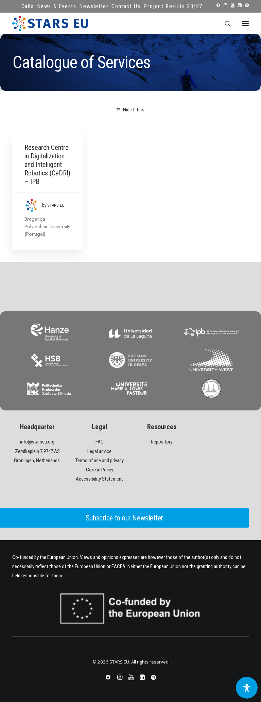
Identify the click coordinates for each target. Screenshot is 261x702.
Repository (161, 442)
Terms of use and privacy (99, 460)
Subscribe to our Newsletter (124, 518)
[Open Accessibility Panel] (247, 688)
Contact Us (125, 6)
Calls (27, 6)
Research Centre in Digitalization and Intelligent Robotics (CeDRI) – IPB (47, 164)
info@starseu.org (37, 442)
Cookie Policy (99, 470)
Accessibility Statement (99, 479)
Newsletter (93, 6)
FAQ (99, 442)
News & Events (56, 6)
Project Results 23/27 (173, 6)
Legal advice (99, 451)
